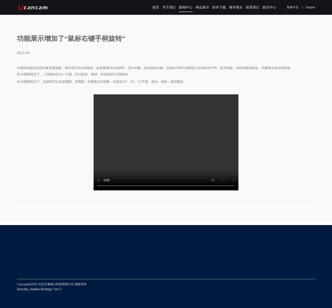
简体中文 (293, 7)
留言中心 (269, 7)
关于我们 (169, 7)
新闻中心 (185, 7)
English (310, 7)
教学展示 (236, 7)
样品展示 (202, 7)
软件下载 (219, 7)
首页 (155, 7)
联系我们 (252, 7)
